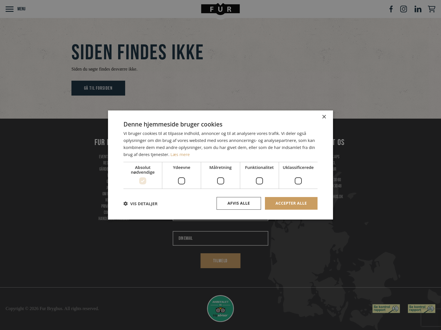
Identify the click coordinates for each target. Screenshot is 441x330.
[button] (140, 203)
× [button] (324, 117)
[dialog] (220, 165)
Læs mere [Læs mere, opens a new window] (180, 154)
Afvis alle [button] (239, 203)
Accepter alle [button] (291, 203)
